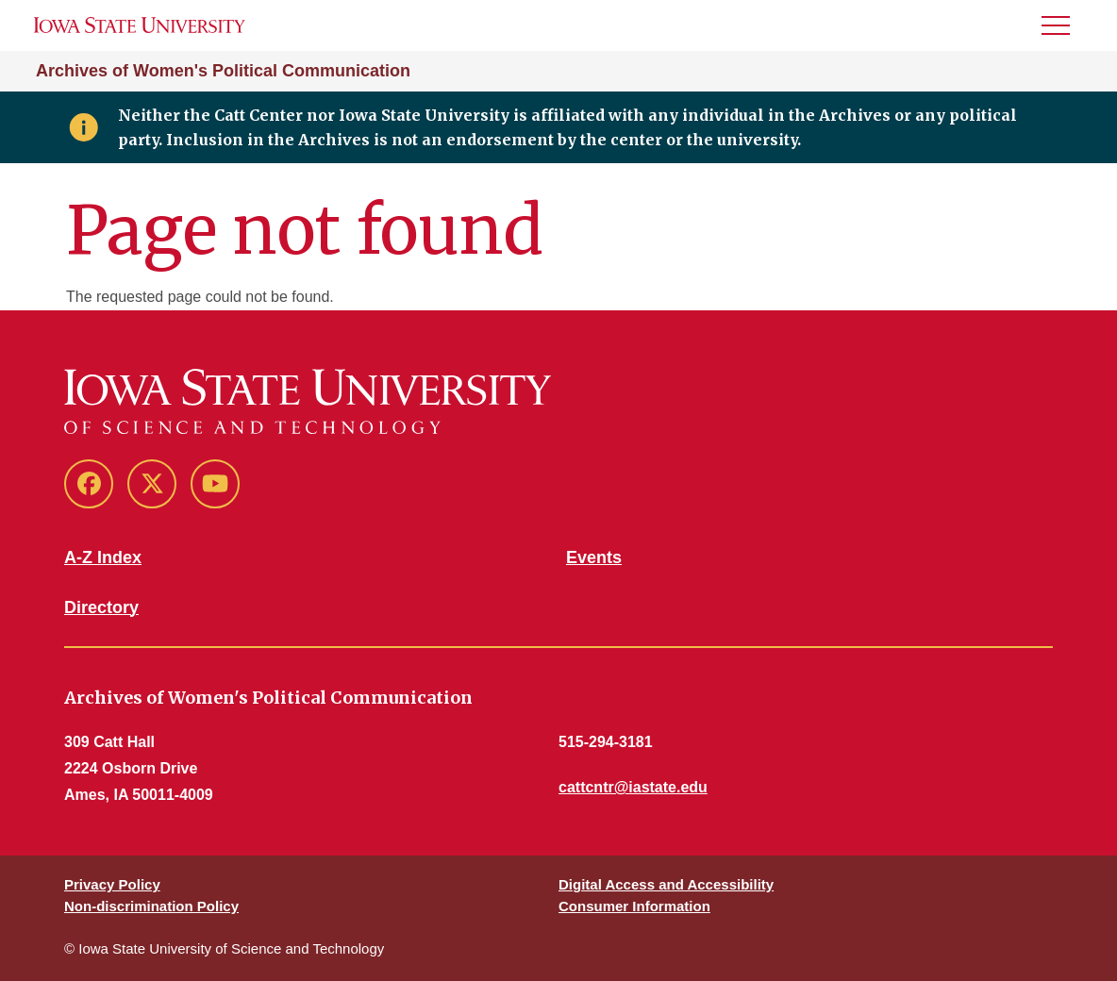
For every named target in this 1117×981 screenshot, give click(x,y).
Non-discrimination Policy (151, 906)
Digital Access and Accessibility (666, 884)
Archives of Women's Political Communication (223, 70)
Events (594, 557)
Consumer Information (634, 906)
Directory (101, 607)
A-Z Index (103, 557)
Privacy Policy (112, 884)
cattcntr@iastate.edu (633, 787)
